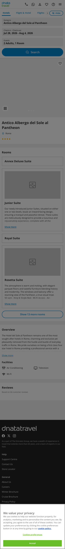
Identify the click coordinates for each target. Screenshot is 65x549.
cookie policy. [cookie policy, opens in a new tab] (45, 528)
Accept (32, 543)
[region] (32, 526)
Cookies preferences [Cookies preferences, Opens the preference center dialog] (32, 534)
